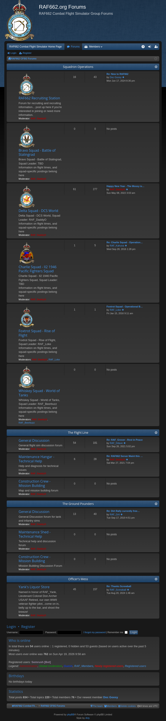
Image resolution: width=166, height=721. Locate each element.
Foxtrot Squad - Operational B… (125, 306)
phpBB (70, 714)
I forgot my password (94, 632)
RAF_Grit (115, 514)
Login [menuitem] (150, 47)
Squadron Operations (78, 67)
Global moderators (50, 666)
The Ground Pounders (78, 504)
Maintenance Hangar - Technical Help (36, 459)
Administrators (29, 666)
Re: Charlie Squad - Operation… (125, 242)
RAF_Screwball (118, 589)
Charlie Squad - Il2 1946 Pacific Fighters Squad (37, 269)
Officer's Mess (78, 579)
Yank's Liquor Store (34, 587)
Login (13, 53)
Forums (75, 46)
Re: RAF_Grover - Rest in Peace (125, 440)
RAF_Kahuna (117, 245)
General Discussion (34, 441)
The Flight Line (78, 432)
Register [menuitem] (157, 47)
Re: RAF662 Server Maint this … (125, 456)
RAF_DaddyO (38, 118)
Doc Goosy (115, 77)
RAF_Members (83, 666)
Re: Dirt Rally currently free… (123, 511)
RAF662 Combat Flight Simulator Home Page (35, 46)
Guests (68, 666)
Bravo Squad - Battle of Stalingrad (37, 152)
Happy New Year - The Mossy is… (125, 186)
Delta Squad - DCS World (38, 211)
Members (94, 46)
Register (27, 53)
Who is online (19, 640)
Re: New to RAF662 (117, 74)
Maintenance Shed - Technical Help (35, 534)
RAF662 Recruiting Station (39, 98)
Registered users (135, 666)
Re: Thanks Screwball (119, 586)
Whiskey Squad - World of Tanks (39, 393)
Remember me (117, 632)
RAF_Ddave (116, 443)
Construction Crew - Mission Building (35, 483)
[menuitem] (143, 706)
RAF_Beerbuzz (27, 422)
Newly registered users (109, 666)
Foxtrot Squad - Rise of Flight (37, 333)
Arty (87, 718)
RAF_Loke (54, 359)
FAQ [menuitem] (144, 47)
